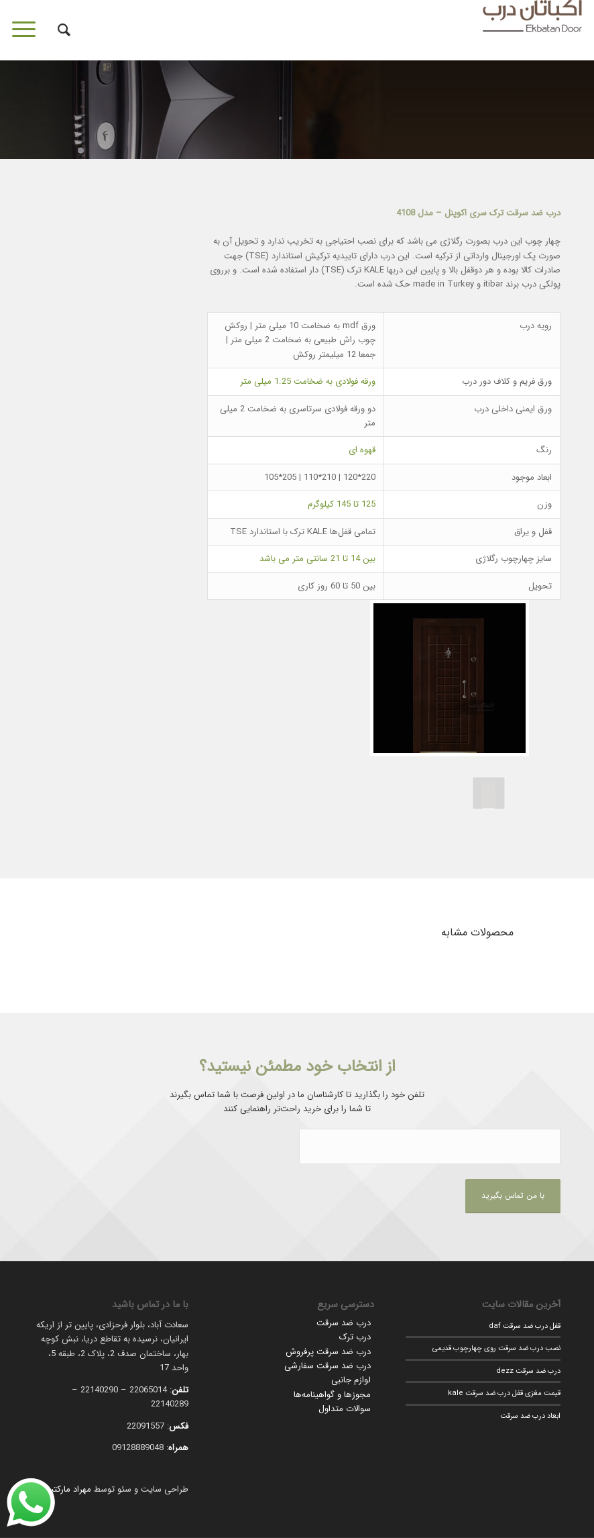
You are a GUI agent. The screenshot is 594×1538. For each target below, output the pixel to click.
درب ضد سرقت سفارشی (327, 1366)
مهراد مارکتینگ (64, 1489)
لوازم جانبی (351, 1380)
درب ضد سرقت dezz (528, 1371)
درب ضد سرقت (343, 1323)
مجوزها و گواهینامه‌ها (332, 1395)
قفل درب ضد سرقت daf (524, 1326)
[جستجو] (57, 30)
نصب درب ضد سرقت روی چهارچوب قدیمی (496, 1348)
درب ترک (355, 1337)
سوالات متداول (344, 1409)
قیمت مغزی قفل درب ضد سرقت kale (504, 1393)
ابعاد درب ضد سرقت (530, 1416)
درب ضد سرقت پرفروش (328, 1352)
